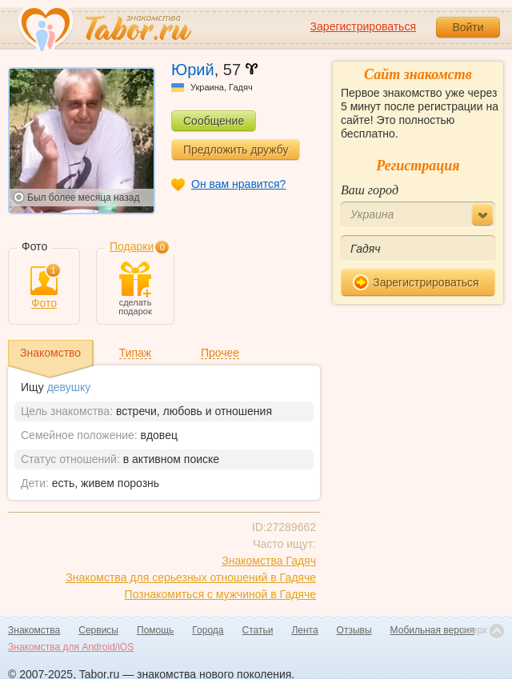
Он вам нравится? (238, 184)
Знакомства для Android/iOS (71, 647)
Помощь (155, 630)
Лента (304, 630)
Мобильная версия (432, 630)
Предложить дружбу (235, 149)
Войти (467, 27)
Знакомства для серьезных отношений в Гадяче (191, 577)
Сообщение (213, 120)
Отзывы (354, 630)
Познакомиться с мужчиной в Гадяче (220, 594)
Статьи (258, 630)
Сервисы (98, 630)
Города (207, 630)
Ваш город (369, 190)
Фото (44, 288)
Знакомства (34, 630)
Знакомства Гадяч (269, 560)
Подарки (132, 246)
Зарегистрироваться (363, 26)
